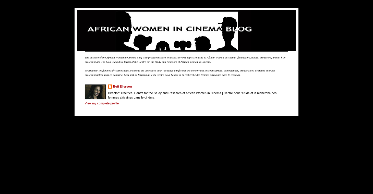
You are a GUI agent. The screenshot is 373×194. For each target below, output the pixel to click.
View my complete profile (102, 103)
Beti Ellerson (122, 86)
